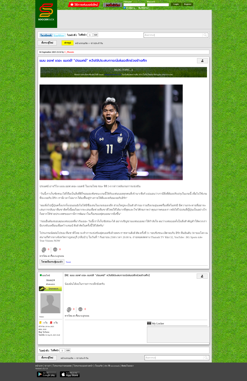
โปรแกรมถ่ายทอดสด (62, 366)
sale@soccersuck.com (112, 74)
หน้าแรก (39, 366)
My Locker (155, 323)
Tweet (68, 262)
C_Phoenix (69, 52)
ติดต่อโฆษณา (127, 366)
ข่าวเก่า (48, 366)
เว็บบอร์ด (99, 366)
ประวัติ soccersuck (112, 366)
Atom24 (50, 280)
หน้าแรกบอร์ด (81, 43)
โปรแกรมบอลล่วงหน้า (83, 366)
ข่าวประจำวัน (97, 43)
